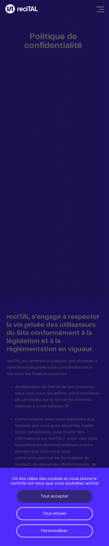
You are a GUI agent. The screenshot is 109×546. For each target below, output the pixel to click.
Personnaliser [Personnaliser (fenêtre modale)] (54, 531)
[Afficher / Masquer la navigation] (100, 9)
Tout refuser (55, 514)
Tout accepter (54, 496)
